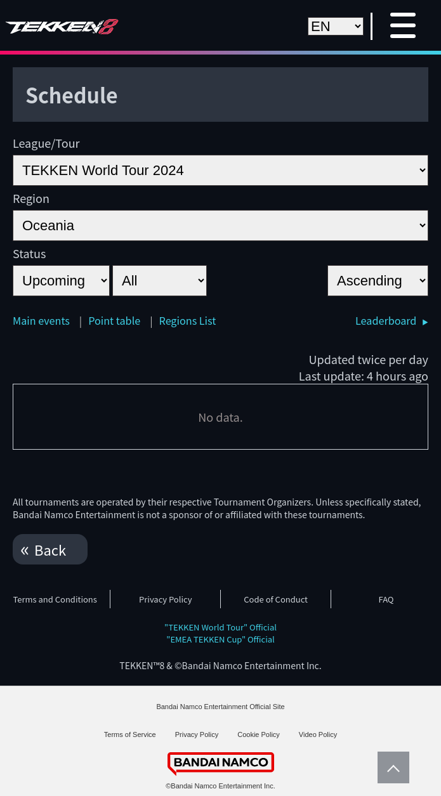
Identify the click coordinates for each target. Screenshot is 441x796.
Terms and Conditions (54, 599)
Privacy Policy (165, 599)
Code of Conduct (276, 599)
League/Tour (46, 142)
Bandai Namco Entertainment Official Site (220, 706)
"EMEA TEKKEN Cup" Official (220, 639)
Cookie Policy (258, 734)
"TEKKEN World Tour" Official (220, 627)
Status (29, 253)
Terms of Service (130, 734)
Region (31, 198)
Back (50, 549)
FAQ (386, 599)
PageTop (390, 767)
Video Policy (318, 734)
